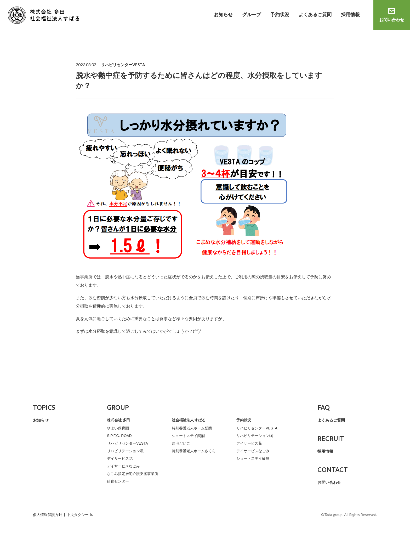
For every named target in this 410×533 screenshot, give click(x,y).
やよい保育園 (118, 428)
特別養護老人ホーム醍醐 (192, 428)
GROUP (118, 407)
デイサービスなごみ (123, 466)
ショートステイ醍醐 (188, 436)
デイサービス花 (120, 458)
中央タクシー (78, 515)
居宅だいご (181, 443)
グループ (251, 14)
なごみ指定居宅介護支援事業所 (132, 474)
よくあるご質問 (315, 14)
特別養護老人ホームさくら (194, 451)
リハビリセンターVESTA (127, 443)
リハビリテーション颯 (125, 451)
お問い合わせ (391, 20)
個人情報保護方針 (47, 515)
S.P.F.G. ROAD (119, 436)
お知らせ (223, 14)
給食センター (118, 481)
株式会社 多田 (118, 420)
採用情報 (350, 14)
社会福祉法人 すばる (189, 420)
